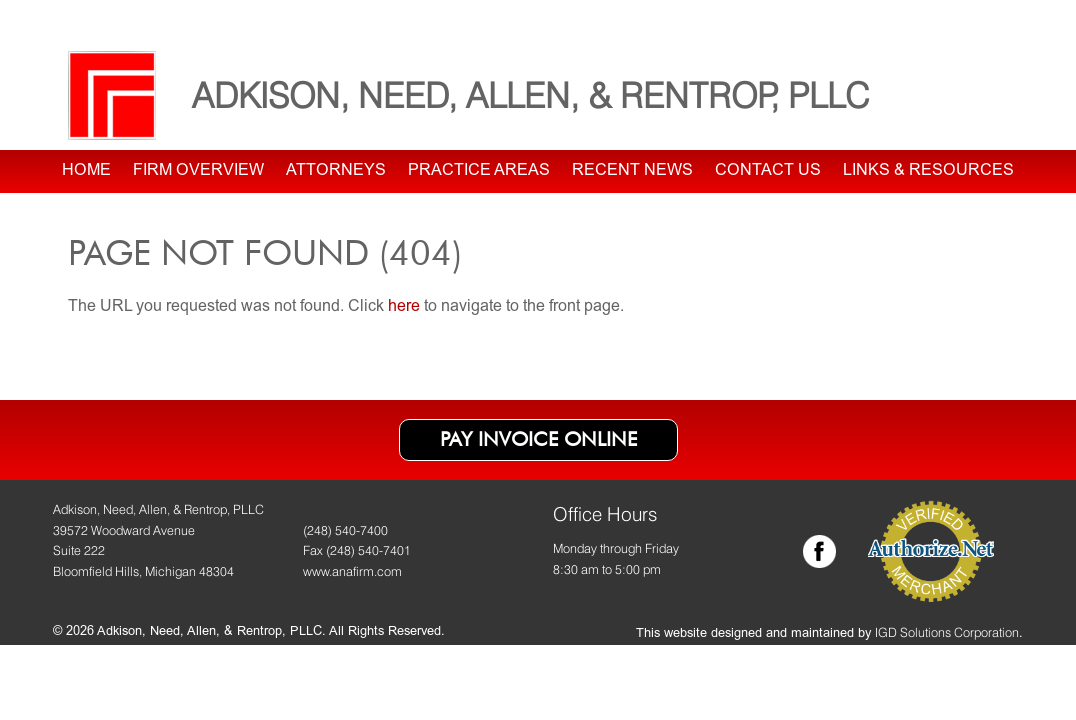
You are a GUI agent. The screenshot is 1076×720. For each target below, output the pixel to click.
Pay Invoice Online (538, 439)
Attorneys (336, 171)
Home (86, 171)
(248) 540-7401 (368, 550)
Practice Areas (479, 171)
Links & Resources (928, 171)
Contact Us (768, 171)
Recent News (632, 171)
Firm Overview (198, 171)
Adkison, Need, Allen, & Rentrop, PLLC (530, 95)
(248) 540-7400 (345, 530)
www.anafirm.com (352, 571)
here (404, 307)
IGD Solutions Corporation (947, 632)
